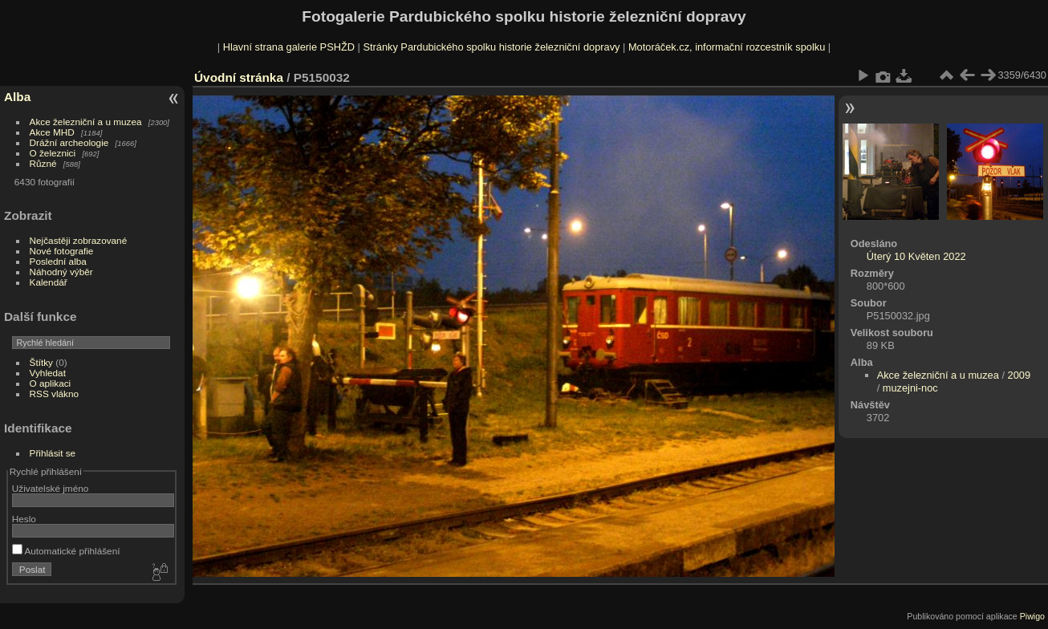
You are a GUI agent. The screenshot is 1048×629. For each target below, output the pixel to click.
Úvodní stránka (238, 77)
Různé (43, 163)
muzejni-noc (910, 388)
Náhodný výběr (61, 271)
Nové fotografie (62, 251)
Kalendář (48, 282)
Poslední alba (58, 261)
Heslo (24, 518)
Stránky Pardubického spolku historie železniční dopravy (491, 47)
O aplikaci (50, 383)
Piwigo (1032, 616)
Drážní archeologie (69, 142)
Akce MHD (52, 132)
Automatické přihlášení (66, 551)
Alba (17, 96)
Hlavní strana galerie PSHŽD (289, 47)
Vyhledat (48, 372)
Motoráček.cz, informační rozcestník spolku (726, 47)
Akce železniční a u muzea (86, 121)
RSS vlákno (54, 393)
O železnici (53, 153)
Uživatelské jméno (50, 488)
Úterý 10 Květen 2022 (916, 256)
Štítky (41, 362)
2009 (1019, 375)
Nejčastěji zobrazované (79, 240)
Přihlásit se (53, 453)
